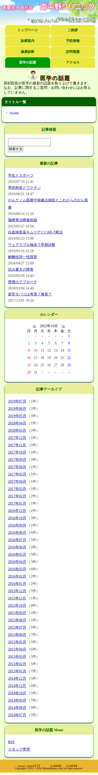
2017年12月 (17, 438)
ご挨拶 (73, 30)
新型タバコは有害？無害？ (30, 294)
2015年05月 (17, 642)
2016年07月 (17, 540)
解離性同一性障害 (22, 257)
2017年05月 (17, 474)
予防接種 (73, 41)
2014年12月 (17, 678)
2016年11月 (17, 511)
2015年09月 (17, 613)
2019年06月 (17, 409)
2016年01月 (17, 584)
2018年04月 (17, 423)
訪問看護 (73, 52)
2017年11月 (17, 445)
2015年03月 (17, 657)
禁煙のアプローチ (22, 282)
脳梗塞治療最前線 (22, 220)
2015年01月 (17, 671)
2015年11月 (17, 598)
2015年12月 (17, 591)
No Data (14, 112)
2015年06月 (17, 635)
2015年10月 (17, 605)
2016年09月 (17, 525)
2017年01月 (17, 503)
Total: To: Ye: (52, 766)
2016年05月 (17, 554)
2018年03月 (17, 430)
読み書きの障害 (21, 269)
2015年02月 (17, 664)
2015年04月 (17, 649)
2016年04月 (17, 562)
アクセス (73, 62)
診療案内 (27, 41)
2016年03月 (17, 569)
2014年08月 (17, 708)
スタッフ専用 (19, 749)
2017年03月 (17, 489)
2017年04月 (17, 481)
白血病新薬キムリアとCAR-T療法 (35, 232)
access (21, 766)
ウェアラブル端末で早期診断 (31, 245)
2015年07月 (17, 627)
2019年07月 (17, 401)
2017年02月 (17, 496)
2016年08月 (17, 533)
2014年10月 (17, 693)
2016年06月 (17, 547)
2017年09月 (17, 460)
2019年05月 (17, 416)
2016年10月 (17, 518)
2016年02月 (17, 576)
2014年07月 (17, 715)
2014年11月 (17, 686)
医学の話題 (27, 62)
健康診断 (27, 52)
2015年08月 (17, 620)
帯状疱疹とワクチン (24, 188)
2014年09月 (17, 700)
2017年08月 (17, 467)
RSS (11, 742)
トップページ (27, 30)
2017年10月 (17, 452)
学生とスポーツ (21, 175)
